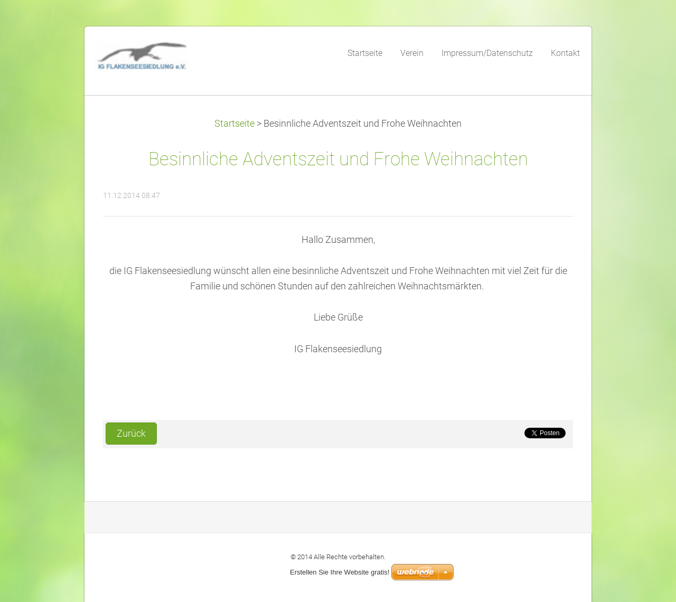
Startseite (234, 123)
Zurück (131, 433)
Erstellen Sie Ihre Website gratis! (339, 572)
